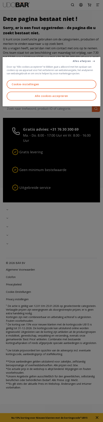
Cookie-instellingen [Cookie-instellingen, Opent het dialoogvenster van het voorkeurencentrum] (25, 84)
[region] (51, 81)
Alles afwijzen (82, 61)
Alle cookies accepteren (51, 96)
